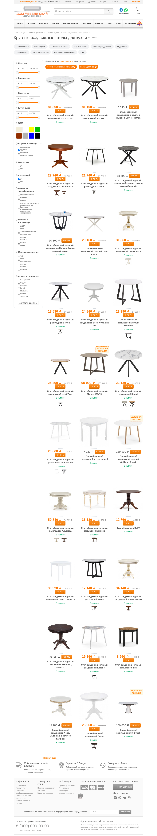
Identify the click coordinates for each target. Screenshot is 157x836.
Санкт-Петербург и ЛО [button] (28, 2)
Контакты (136, 2)
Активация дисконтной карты (66, 791)
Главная (17, 33)
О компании (21, 785)
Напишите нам (123, 787)
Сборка (103, 2)
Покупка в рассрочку (46, 788)
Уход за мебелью (23, 801)
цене (84, 61)
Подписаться (125, 812)
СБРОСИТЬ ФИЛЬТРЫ (28, 303)
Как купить (20, 788)
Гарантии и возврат (45, 793)
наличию (77, 61)
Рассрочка (80, 2)
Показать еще (49, 758)
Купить (60, 111)
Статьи (19, 803)
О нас (125, 2)
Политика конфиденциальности (25, 791)
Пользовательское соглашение (23, 797)
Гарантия (114, 2)
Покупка (68, 2)
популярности (67, 61)
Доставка (92, 2)
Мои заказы (64, 788)
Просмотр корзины (67, 785)
